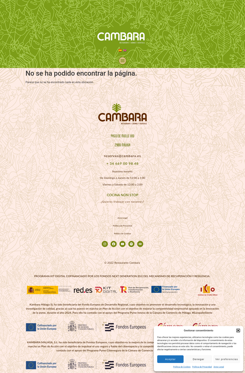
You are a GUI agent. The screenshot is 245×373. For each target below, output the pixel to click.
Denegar (198, 359)
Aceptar (170, 359)
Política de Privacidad (202, 367)
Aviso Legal (219, 367)
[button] (238, 330)
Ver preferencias (226, 359)
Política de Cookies (182, 367)
